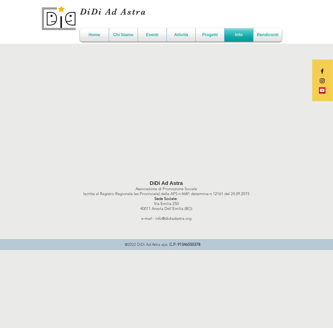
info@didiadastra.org (173, 218)
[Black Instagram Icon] (322, 81)
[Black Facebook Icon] (322, 71)
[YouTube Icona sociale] (322, 90)
